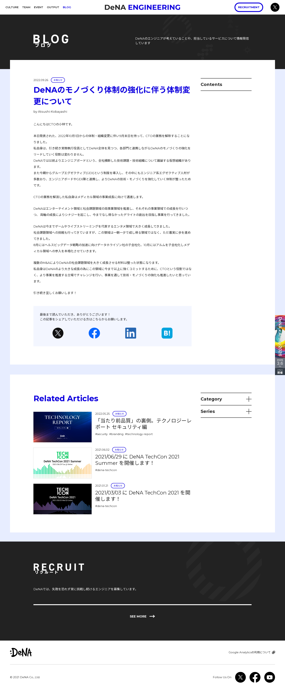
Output (53, 7)
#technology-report (139, 434)
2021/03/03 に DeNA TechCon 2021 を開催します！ (142, 496)
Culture (12, 7)
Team (26, 7)
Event (38, 7)
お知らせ (58, 80)
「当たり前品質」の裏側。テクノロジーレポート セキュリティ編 (143, 424)
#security (101, 434)
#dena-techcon (106, 470)
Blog (67, 7)
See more (142, 616)
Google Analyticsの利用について (250, 652)
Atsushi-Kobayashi (52, 111)
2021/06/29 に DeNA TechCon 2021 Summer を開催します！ (137, 460)
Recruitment (249, 7)
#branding (116, 434)
